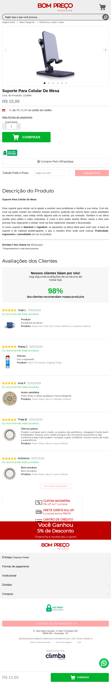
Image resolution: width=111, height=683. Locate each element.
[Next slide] (105, 50)
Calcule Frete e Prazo (16, 173)
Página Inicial (9, 22)
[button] (44, 83)
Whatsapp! (37, 244)
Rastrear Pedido (21, 557)
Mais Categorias (28, 22)
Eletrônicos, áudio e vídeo (51, 22)
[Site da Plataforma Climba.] (55, 655)
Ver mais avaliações (55, 486)
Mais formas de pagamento (17, 117)
